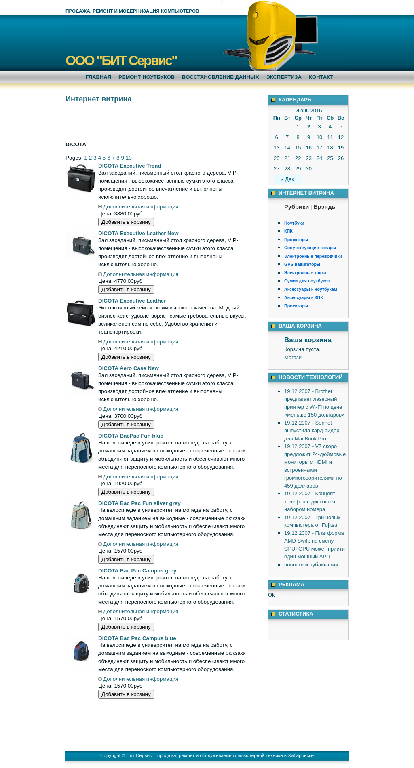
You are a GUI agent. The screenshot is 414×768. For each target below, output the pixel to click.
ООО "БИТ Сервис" (121, 60)
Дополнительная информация (138, 207)
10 (129, 158)
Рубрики (296, 207)
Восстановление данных (220, 77)
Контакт (321, 77)
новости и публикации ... (314, 565)
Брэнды (325, 207)
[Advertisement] (160, 121)
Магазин (294, 357)
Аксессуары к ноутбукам (310, 289)
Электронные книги (305, 272)
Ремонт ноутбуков (146, 77)
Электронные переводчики (313, 256)
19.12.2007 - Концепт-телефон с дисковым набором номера (310, 501)
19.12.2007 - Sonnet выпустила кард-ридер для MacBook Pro (311, 431)
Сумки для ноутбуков (307, 280)
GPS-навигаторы (302, 264)
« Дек (287, 179)
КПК (288, 231)
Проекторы (296, 239)
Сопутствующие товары (310, 247)
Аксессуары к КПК (303, 297)
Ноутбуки (294, 223)
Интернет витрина (98, 99)
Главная (98, 77)
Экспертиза (284, 77)
